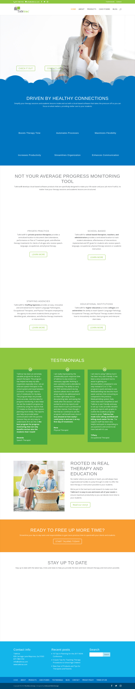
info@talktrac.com (21, 662)
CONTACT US (53, 68)
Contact (119, 2)
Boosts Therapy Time (29, 133)
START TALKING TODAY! (67, 541)
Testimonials (110, 2)
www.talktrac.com (20, 664)
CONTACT (76, 680)
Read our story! (80, 504)
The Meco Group (29, 686)
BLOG (115, 9)
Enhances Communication (105, 155)
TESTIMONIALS (57, 680)
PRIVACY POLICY (88, 680)
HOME (73, 9)
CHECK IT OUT (26, 68)
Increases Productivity (29, 155)
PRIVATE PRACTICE (38, 231)
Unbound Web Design (51, 686)
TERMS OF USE (101, 680)
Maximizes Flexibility (105, 133)
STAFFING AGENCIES (38, 301)
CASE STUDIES (104, 9)
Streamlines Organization (67, 155)
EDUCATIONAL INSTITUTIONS (96, 304)
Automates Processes (67, 133)
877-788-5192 (19, 659)
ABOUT (81, 9)
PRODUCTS (91, 9)
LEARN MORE (38, 254)
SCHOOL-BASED (97, 231)
